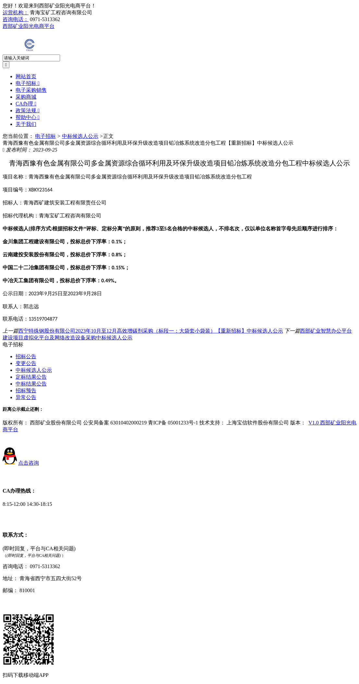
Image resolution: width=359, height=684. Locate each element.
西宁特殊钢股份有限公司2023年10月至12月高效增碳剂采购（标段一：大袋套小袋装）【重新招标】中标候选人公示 (150, 331)
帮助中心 (28, 117)
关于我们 (26, 124)
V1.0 (314, 422)
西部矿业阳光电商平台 (29, 26)
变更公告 (26, 363)
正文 (108, 136)
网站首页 (26, 76)
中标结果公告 (31, 383)
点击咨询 (28, 463)
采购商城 (26, 97)
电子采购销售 (31, 90)
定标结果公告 (31, 377)
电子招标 (28, 83)
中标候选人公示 (80, 136)
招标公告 (26, 356)
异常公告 (26, 397)
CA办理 (26, 103)
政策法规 (28, 110)
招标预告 (26, 390)
